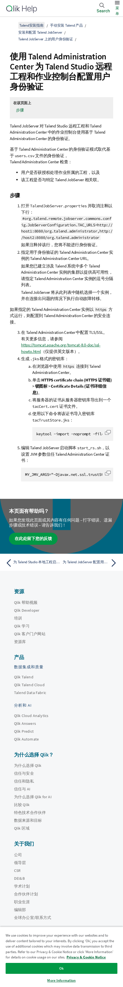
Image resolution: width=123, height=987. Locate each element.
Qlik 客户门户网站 (29, 633)
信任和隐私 (24, 781)
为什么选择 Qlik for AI (33, 796)
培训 (18, 618)
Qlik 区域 (21, 828)
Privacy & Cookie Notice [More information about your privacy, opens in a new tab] (86, 957)
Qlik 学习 (21, 625)
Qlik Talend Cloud (29, 684)
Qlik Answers (25, 723)
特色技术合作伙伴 (30, 812)
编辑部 (20, 909)
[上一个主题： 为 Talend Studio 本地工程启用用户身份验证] (32, 563)
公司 (18, 854)
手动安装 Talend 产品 (66, 25)
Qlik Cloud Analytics (31, 715)
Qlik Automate (26, 739)
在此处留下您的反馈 (33, 538)
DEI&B (19, 878)
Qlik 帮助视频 (25, 602)
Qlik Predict (24, 731)
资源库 (20, 641)
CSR (17, 870)
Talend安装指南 (31, 25)
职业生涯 (22, 901)
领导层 (20, 862)
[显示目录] (11, 25)
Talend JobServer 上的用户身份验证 (45, 39)
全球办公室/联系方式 (32, 917)
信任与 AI (22, 789)
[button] (108, 432)
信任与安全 (24, 773)
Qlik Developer (26, 610)
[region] (61, 957)
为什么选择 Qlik (28, 765)
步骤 (20, 110)
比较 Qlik (21, 804)
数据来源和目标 (28, 820)
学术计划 (22, 886)
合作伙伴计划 (26, 894)
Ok (61, 968)
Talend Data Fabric (30, 692)
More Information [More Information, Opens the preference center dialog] (61, 980)
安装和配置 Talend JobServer (40, 32)
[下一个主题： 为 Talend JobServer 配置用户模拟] (91, 563)
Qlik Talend (23, 676)
